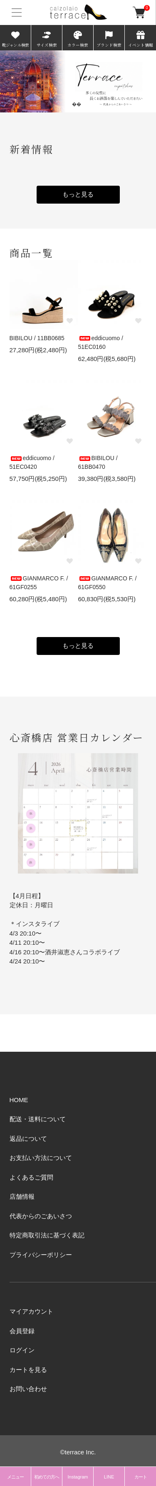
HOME (19, 1099)
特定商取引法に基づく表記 (47, 1235)
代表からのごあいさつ (41, 1216)
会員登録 (22, 1330)
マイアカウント (31, 1311)
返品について (28, 1138)
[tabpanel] (78, 81)
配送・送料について (38, 1119)
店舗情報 (22, 1196)
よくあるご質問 (31, 1177)
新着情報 (32, 149)
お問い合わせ (28, 1388)
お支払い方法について (41, 1157)
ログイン (22, 1350)
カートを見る (28, 1369)
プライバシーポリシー (41, 1254)
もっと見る (78, 194)
